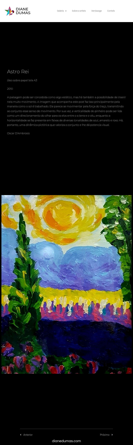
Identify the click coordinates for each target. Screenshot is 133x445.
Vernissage (96, 11)
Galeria (61, 11)
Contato (111, 11)
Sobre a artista (79, 11)
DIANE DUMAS (23, 11)
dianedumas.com (66, 441)
